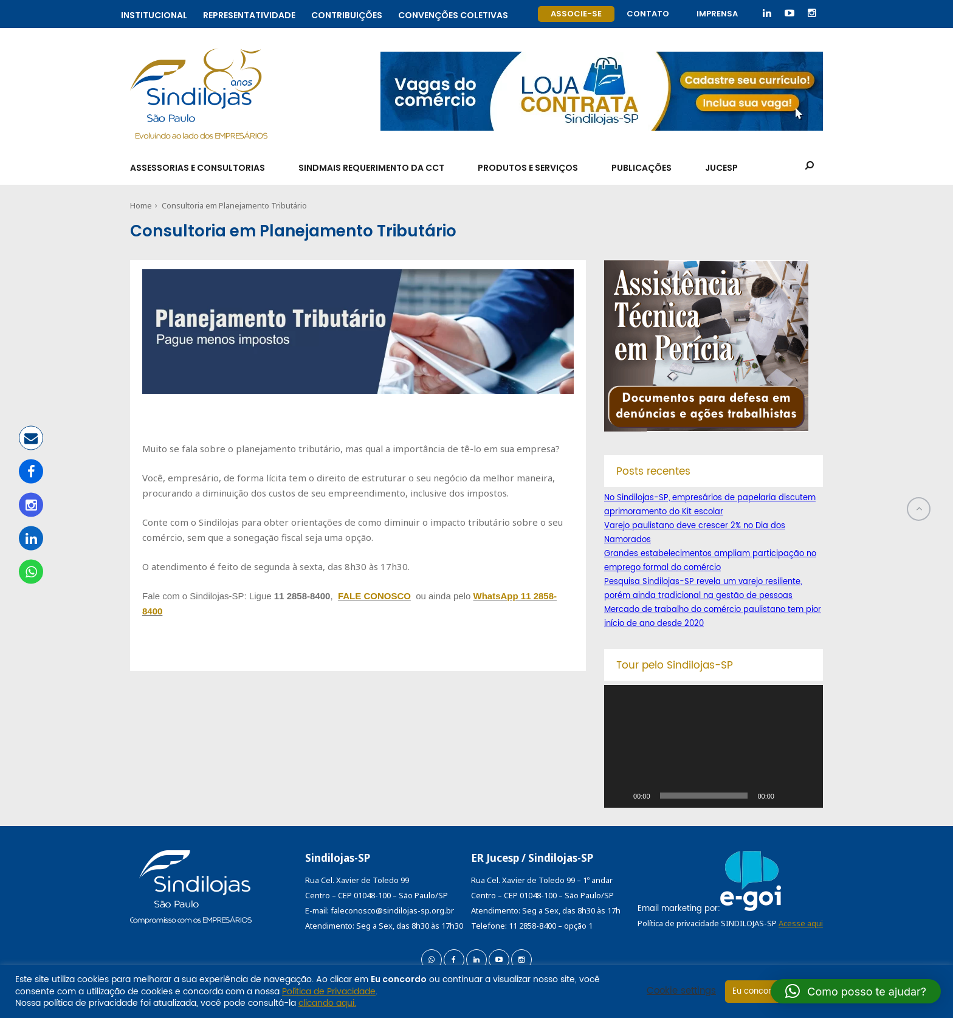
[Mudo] (788, 795)
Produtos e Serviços (528, 168)
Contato (648, 13)
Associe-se (576, 13)
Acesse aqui (801, 923)
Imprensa (717, 13)
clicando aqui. (327, 1003)
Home (141, 205)
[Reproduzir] (620, 795)
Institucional (154, 13)
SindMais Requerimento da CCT (371, 168)
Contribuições (346, 13)
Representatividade (249, 13)
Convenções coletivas (453, 13)
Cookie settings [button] (681, 991)
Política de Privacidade (329, 992)
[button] (856, 991)
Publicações (641, 168)
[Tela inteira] (807, 795)
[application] (713, 746)
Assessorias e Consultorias (197, 168)
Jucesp (721, 168)
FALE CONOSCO (374, 596)
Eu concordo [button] (757, 991)
